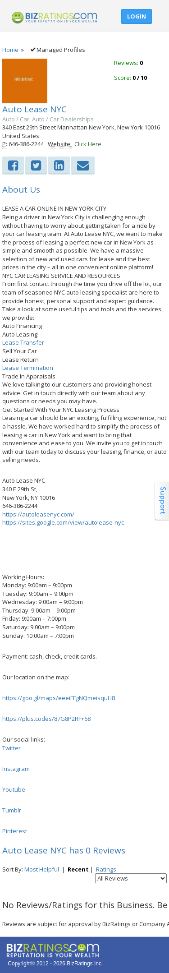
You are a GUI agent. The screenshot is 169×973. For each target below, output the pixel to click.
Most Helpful (41, 869)
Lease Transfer (23, 342)
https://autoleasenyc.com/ (38, 514)
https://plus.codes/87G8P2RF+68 (46, 719)
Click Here (87, 144)
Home (10, 50)
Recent (78, 869)
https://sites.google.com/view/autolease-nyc (63, 522)
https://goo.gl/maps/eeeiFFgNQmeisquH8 (58, 698)
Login (136, 16)
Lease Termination (27, 368)
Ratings (106, 869)
